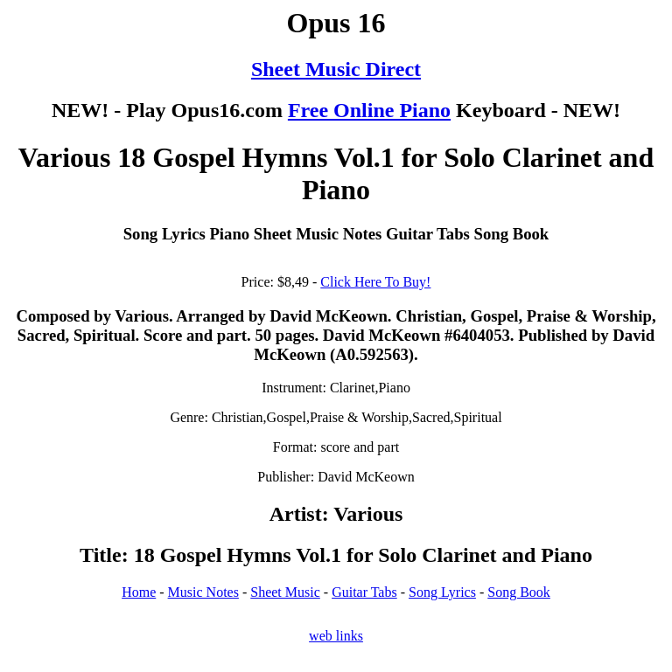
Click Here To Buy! (375, 281)
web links (336, 635)
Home (139, 592)
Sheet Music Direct (336, 69)
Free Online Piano (369, 110)
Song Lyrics (442, 592)
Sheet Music (285, 592)
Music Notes (203, 592)
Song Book (518, 592)
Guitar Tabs (364, 592)
